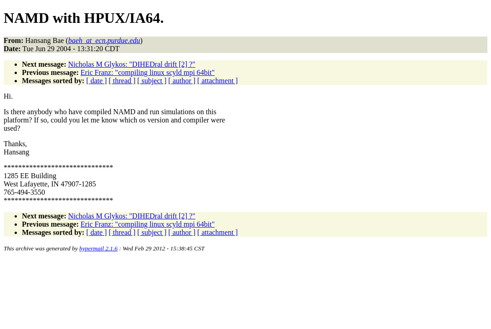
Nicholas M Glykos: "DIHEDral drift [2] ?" (131, 64)
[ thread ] (122, 81)
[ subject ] (152, 81)
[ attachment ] (217, 81)
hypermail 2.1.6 (98, 248)
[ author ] (182, 81)
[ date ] (96, 81)
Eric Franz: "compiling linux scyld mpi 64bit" (148, 72)
